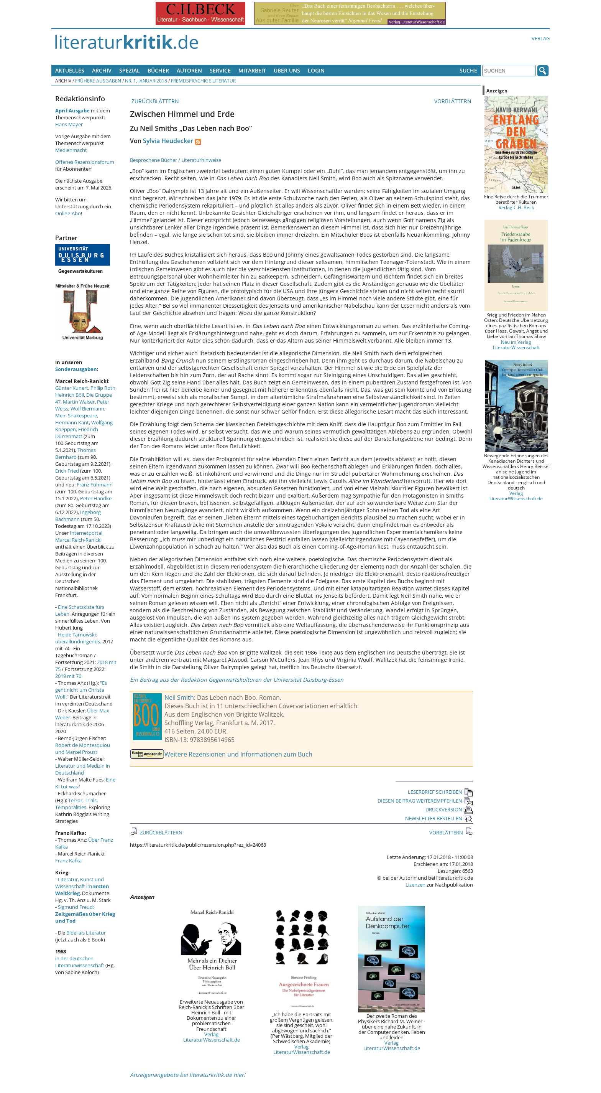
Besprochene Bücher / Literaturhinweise (175, 160)
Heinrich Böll (69, 394)
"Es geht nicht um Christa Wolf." (81, 689)
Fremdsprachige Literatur (203, 80)
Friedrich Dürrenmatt (76, 433)
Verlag (541, 38)
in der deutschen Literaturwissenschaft (79, 962)
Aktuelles (69, 70)
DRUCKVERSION (449, 809)
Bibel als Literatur (86, 932)
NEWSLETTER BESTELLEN (439, 818)
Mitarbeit (252, 70)
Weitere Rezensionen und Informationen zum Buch (238, 754)
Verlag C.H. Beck (516, 207)
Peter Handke (96, 498)
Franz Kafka (68, 860)
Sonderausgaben (76, 369)
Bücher (158, 70)
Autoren (189, 70)
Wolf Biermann (87, 408)
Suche (468, 70)
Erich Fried (67, 470)
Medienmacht (71, 150)
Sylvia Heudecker (168, 141)
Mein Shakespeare (76, 415)
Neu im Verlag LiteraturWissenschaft (516, 344)
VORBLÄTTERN (453, 101)
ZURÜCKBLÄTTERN (154, 101)
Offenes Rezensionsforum (84, 161)
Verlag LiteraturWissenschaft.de (211, 1037)
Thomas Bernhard (75, 453)
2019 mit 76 (68, 676)
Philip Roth (102, 387)
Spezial (129, 70)
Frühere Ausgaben (98, 80)
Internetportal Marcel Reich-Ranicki (78, 536)
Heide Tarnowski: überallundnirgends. (78, 638)
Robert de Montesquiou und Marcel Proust (82, 748)
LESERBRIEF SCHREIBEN (440, 791)
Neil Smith (179, 697)
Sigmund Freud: (85, 913)
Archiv (102, 70)
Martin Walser (79, 401)
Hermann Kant (72, 422)
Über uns (287, 70)
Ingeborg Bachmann (78, 516)
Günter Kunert (71, 387)
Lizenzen (415, 884)
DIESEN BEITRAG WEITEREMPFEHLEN (425, 800)
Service (220, 70)
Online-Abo (68, 213)
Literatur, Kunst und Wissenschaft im (82, 886)
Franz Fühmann (95, 484)
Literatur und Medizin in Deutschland (82, 769)
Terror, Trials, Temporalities (76, 804)
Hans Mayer (69, 124)
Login (316, 70)
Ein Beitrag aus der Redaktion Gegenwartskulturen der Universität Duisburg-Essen (236, 679)
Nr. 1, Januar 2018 (146, 80)
